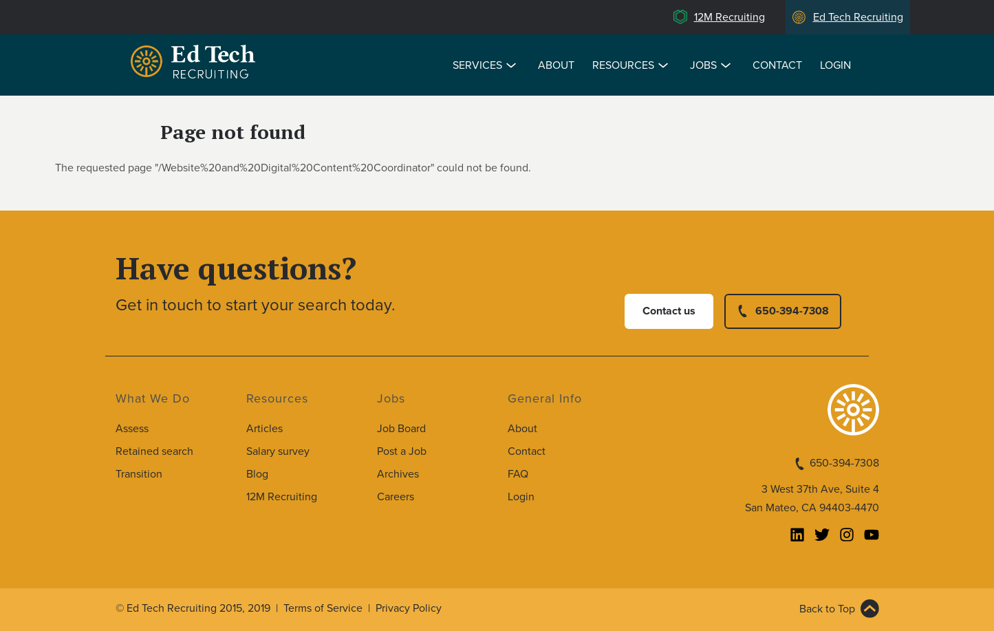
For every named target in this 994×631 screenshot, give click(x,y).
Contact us (668, 311)
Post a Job (401, 451)
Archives (398, 474)
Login (835, 65)
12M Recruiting (729, 17)
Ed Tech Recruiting (858, 17)
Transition (139, 474)
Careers (395, 497)
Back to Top (827, 609)
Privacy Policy (409, 608)
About (556, 65)
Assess (132, 429)
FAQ (518, 474)
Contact (777, 65)
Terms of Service (323, 608)
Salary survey (278, 451)
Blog (257, 474)
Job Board (401, 429)
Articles (264, 429)
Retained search (154, 451)
